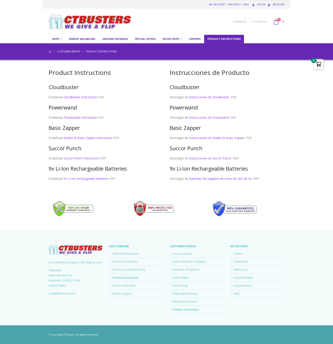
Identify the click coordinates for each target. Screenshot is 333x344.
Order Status (181, 277)
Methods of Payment (186, 269)
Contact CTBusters (124, 285)
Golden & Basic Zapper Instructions (88, 138)
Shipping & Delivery (185, 293)
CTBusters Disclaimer (125, 254)
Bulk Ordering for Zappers (189, 261)
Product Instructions (224, 39)
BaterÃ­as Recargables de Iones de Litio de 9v (220, 179)
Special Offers (145, 39)
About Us (239, 21)
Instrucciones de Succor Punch (210, 158)
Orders (238, 254)
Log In (258, 4)
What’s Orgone (121, 293)
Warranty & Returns (185, 301)
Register (275, 4)
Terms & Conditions (124, 261)
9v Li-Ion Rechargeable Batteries (86, 179)
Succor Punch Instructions (81, 158)
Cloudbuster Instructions (80, 97)
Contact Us (259, 21)
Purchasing (180, 285)
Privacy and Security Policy (128, 269)
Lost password (242, 285)
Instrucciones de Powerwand (209, 117)
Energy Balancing (82, 39)
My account (217, 4)
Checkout (234, 4)
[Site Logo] (90, 21)
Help (236, 293)
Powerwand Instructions (80, 117)
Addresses (240, 269)
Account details (243, 277)
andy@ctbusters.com (62, 293)
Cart (246, 4)
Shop (55, 39)
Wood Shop (171, 39)
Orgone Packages (115, 39)
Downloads (240, 261)
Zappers (194, 39)
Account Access (183, 254)
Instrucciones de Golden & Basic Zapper (216, 138)
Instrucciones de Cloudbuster (209, 97)
